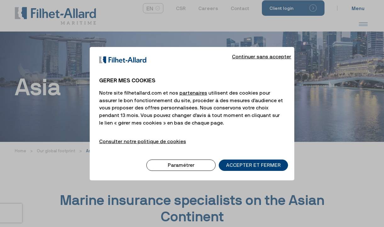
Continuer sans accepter (261, 51)
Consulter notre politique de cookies (142, 136)
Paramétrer (181, 160)
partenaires (193, 87)
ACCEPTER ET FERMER (253, 160)
